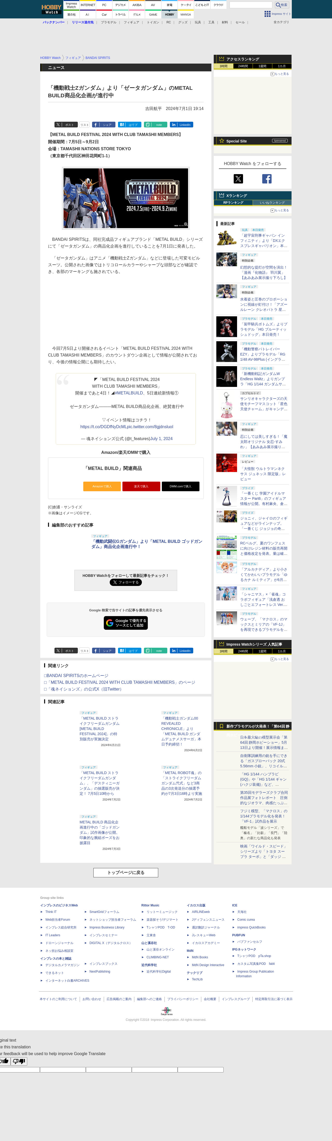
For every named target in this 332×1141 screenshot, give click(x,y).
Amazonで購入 (102, 486)
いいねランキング (272, 202)
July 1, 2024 (161, 438)
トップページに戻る (125, 872)
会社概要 (210, 999)
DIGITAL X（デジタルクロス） (110, 943)
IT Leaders (52, 935)
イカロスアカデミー (206, 943)
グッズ (183, 22)
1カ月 (282, 66)
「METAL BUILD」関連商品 (112, 468)
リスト (84, 124)
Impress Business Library (107, 927)
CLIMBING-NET (158, 957)
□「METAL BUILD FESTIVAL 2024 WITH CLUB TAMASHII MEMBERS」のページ (119, 682)
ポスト (69, 124)
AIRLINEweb (201, 912)
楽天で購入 (141, 486)
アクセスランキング (242, 59)
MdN (190, 951)
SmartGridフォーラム (104, 912)
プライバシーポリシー (182, 999)
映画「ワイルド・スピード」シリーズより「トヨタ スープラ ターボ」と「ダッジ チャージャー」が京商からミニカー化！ (263, 856)
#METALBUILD (129, 393)
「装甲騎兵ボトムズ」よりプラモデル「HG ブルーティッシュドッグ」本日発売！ (263, 329)
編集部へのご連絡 (149, 999)
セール (240, 22)
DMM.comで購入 (180, 486)
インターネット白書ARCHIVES (67, 980)
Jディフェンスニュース (208, 919)
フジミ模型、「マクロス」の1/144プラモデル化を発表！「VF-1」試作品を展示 (263, 816)
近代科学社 (149, 965)
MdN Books (200, 957)
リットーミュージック (162, 912)
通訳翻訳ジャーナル (206, 927)
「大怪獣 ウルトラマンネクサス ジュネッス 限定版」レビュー (263, 474)
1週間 (263, 66)
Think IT (51, 912)
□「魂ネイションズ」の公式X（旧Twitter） (84, 689)
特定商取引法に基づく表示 (274, 999)
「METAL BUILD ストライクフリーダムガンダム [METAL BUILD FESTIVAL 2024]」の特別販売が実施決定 (100, 728)
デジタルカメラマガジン (62, 965)
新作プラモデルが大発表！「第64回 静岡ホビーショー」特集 (257, 727)
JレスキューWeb (203, 935)
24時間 (243, 66)
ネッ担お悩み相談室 (59, 951)
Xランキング (236, 196)
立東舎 (151, 935)
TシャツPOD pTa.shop (254, 956)
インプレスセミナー (103, 935)
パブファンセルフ (249, 942)
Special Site (236, 141)
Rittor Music (150, 905)
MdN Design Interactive (208, 965)
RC (169, 22)
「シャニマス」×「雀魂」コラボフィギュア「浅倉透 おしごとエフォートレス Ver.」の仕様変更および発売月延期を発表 (263, 604)
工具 (211, 22)
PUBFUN (238, 935)
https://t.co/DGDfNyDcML (103, 427)
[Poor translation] (19, 1061)
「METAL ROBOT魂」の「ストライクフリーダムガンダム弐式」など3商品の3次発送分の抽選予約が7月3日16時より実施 (181, 783)
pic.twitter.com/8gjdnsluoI (150, 427)
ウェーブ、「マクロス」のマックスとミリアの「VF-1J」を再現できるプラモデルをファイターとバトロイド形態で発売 (263, 629)
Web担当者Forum (57, 919)
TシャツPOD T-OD (161, 927)
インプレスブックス (103, 964)
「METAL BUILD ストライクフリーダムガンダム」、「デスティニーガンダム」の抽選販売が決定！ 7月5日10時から (100, 783)
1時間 (224, 66)
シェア (107, 124)
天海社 (242, 912)
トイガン (153, 22)
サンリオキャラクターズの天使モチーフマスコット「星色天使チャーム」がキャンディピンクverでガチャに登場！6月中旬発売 (263, 409)
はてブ (133, 124)
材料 (225, 22)
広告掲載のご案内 (119, 999)
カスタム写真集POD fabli (256, 964)
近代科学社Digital (159, 971)
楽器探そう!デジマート (162, 919)
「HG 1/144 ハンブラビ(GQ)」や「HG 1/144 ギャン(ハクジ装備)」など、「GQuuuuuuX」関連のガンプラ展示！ (263, 784)
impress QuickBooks (251, 927)
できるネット (54, 973)
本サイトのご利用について (58, 999)
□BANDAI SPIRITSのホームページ (76, 675)
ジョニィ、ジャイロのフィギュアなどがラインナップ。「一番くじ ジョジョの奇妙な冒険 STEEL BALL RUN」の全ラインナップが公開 (263, 528)
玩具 (198, 22)
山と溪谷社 (149, 943)
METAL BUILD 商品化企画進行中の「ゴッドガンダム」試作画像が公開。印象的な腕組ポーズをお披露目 (100, 832)
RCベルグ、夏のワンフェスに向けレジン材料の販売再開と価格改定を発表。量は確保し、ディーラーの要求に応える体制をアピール (263, 553)
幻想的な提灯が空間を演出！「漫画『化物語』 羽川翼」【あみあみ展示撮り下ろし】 (263, 272)
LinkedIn (185, 124)
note (159, 124)
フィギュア (131, 22)
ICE (234, 905)
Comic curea (246, 919)
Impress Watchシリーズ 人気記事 (254, 644)
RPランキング (233, 202)
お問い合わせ (91, 999)
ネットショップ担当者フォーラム (112, 919)
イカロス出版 (196, 905)
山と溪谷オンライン (161, 949)
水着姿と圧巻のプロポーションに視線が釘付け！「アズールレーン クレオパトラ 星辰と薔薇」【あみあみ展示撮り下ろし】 (263, 309)
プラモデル (108, 22)
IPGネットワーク (244, 949)
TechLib (197, 979)
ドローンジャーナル (59, 943)
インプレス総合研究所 (61, 927)
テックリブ (194, 973)
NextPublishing (99, 971)
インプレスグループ (236, 999)
